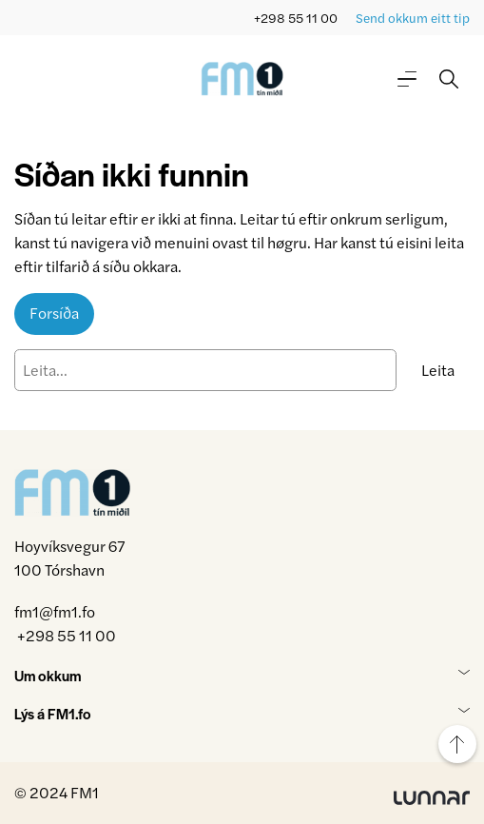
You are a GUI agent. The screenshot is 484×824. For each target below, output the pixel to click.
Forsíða (54, 313)
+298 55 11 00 (296, 18)
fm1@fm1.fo (54, 611)
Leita (438, 370)
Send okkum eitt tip (413, 18)
